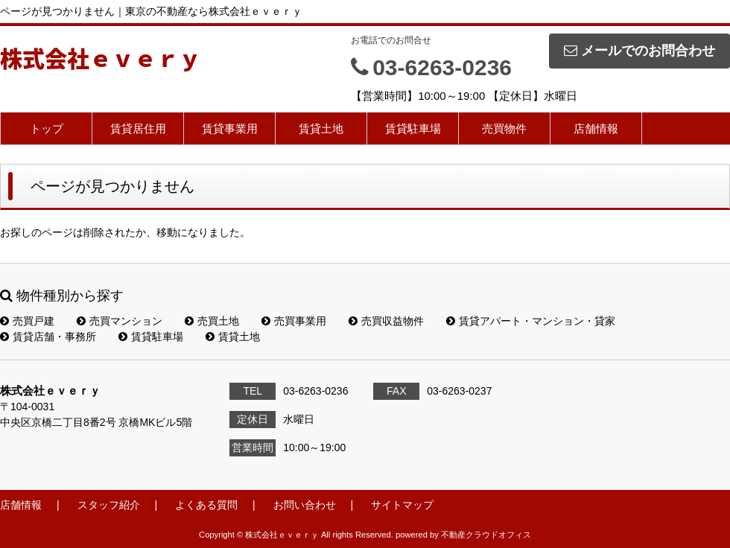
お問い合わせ (304, 505)
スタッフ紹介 (108, 505)
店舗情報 (596, 128)
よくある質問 (206, 505)
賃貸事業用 (230, 128)
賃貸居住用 (138, 128)
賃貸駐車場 (413, 128)
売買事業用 (293, 321)
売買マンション (119, 321)
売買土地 (212, 321)
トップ (46, 128)
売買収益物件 (386, 321)
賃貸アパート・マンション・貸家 (530, 321)
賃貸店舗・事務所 (48, 336)
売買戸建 (27, 321)
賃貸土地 (321, 128)
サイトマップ (402, 505)
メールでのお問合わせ (639, 50)
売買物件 (504, 128)
